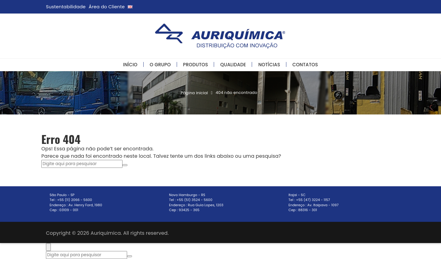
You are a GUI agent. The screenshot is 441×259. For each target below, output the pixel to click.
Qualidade (233, 64)
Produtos (195, 64)
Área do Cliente (107, 6)
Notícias (269, 64)
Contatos (305, 64)
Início (130, 64)
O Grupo (160, 64)
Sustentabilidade (66, 6)
